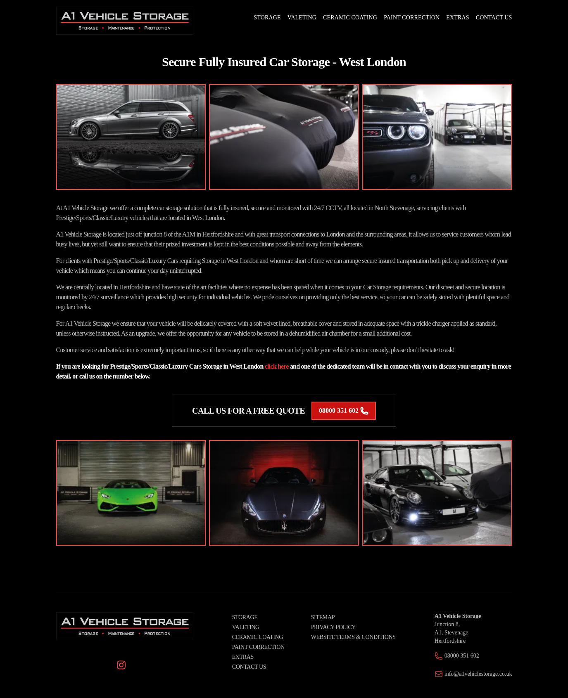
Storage (245, 617)
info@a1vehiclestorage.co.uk (478, 674)
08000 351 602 (343, 411)
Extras (243, 657)
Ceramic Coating (257, 637)
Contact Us (249, 667)
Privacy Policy (333, 627)
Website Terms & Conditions (353, 637)
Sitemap (323, 617)
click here (277, 366)
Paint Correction (258, 647)
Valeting (245, 627)
